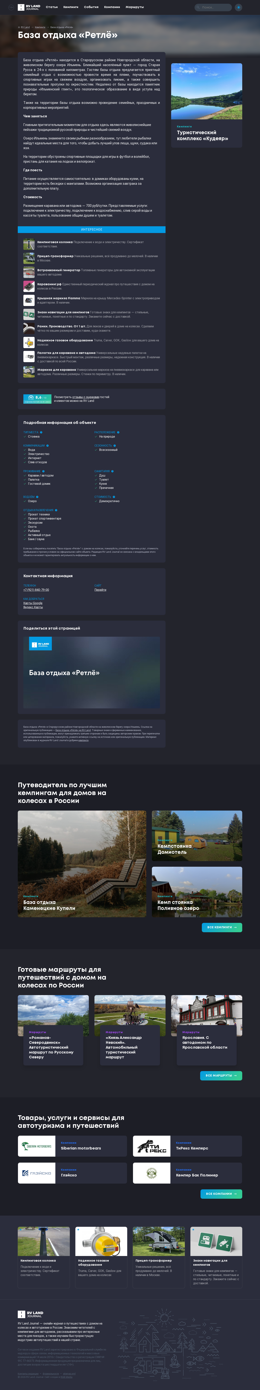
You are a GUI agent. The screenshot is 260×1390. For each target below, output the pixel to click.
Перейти (100, 590)
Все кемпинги (222, 927)
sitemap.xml (69, 1373)
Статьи (52, 7)
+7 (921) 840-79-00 (36, 590)
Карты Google (32, 603)
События (91, 7)
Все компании (221, 1194)
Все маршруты (221, 1076)
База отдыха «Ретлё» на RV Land (73, 730)
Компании (112, 7)
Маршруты (135, 7)
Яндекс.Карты (33, 607)
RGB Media (66, 1377)
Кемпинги (70, 7)
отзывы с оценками (85, 397)
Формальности (51, 1373)
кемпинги (83, 740)
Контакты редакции (28, 1373)
